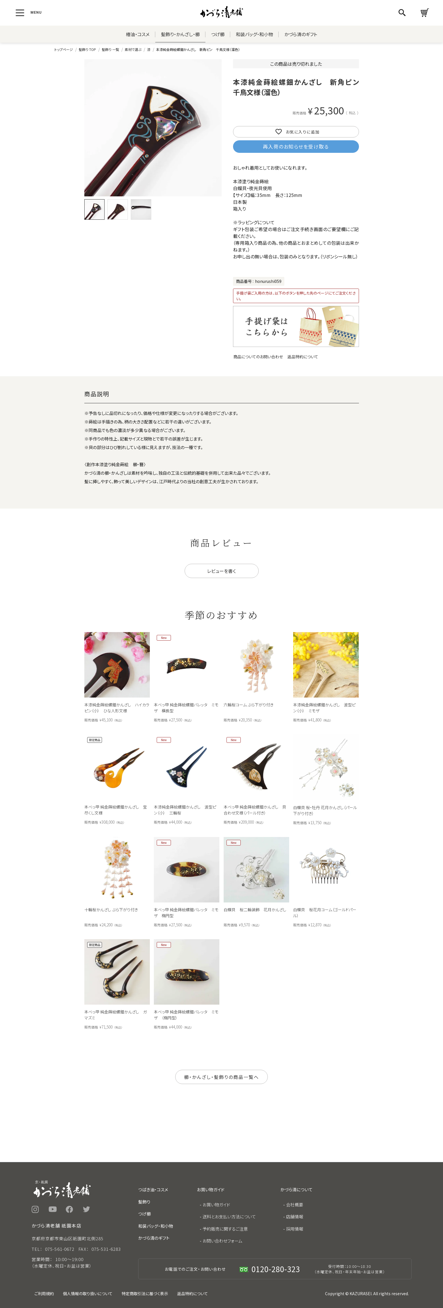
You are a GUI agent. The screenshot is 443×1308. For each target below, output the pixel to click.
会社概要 (294, 1205)
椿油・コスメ (138, 34)
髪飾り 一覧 (110, 49)
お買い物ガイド (216, 1205)
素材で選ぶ (133, 49)
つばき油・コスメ (153, 1189)
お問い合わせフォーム (222, 1241)
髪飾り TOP (87, 49)
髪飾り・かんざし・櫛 (180, 34)
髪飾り (144, 1202)
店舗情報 (294, 1216)
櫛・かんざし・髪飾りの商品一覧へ (221, 1076)
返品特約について (302, 356)
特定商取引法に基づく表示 (145, 1293)
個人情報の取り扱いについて (88, 1293)
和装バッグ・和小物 (254, 34)
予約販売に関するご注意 (225, 1229)
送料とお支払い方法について (229, 1216)
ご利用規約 (44, 1293)
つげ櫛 (217, 34)
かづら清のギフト (300, 34)
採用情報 (294, 1229)
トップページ (63, 49)
